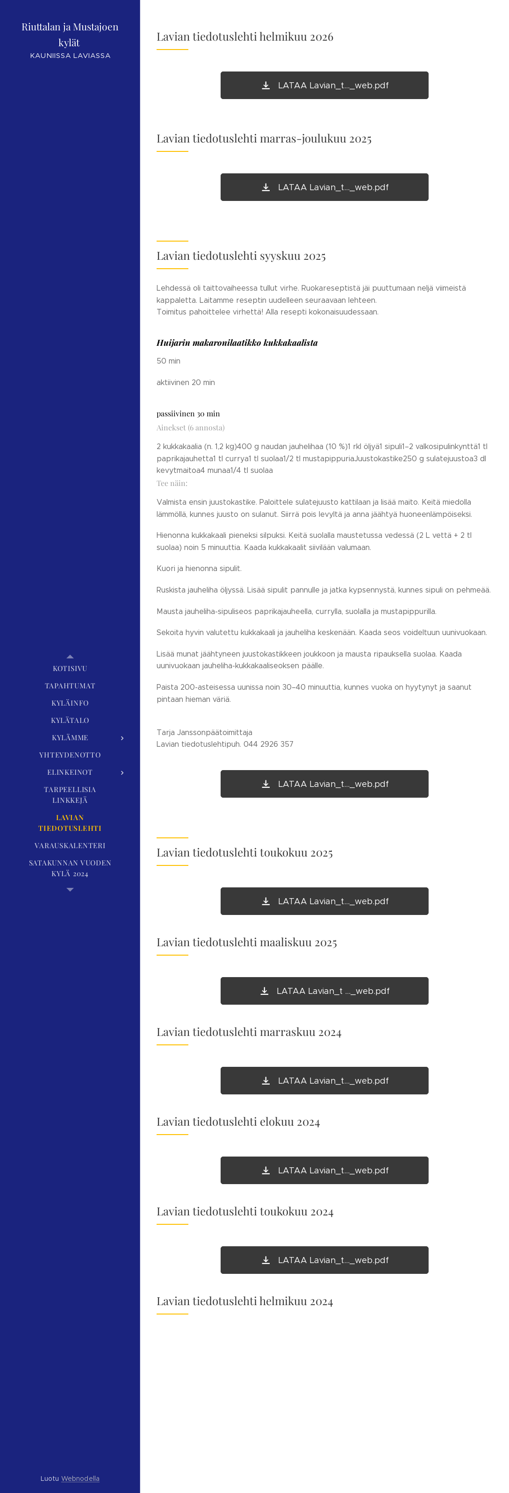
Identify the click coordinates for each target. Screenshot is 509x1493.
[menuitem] (70, 668)
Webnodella (80, 1478)
